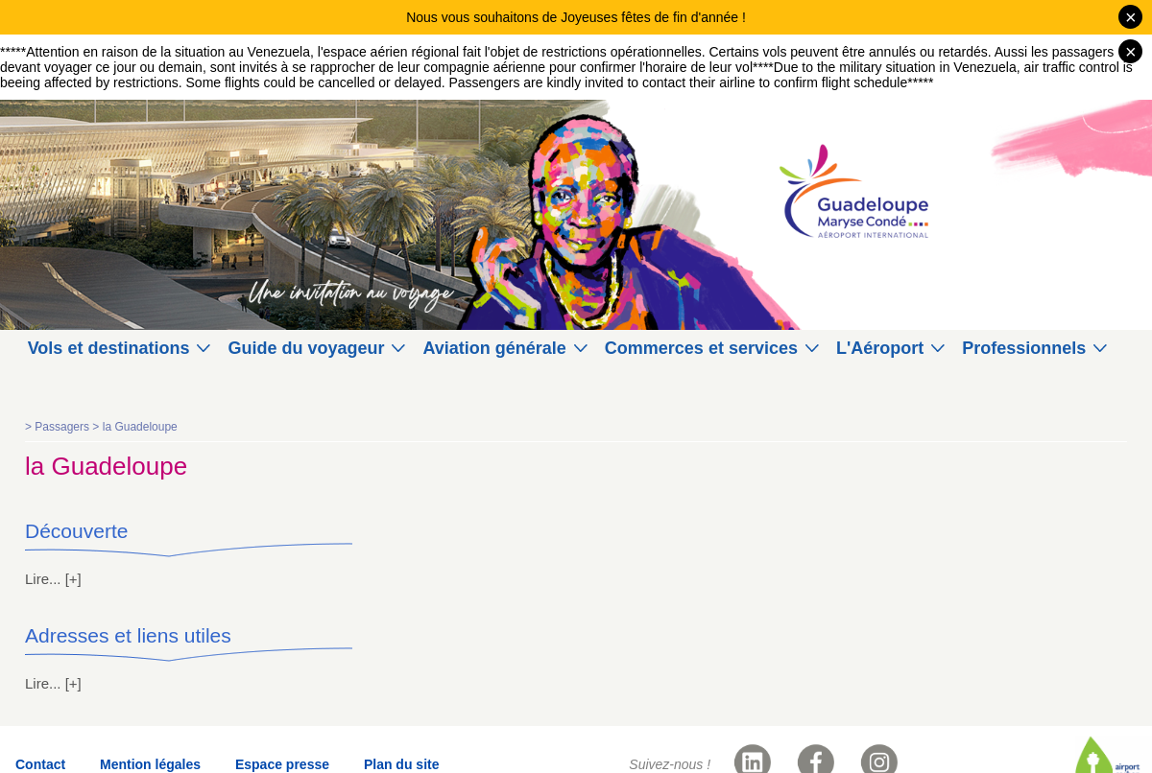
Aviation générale (493, 348)
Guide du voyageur (306, 348)
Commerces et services (701, 348)
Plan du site (402, 764)
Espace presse (282, 764)
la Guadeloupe (140, 426)
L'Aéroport (880, 348)
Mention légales (150, 764)
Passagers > (68, 426)
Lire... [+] (53, 579)
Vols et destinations (109, 348)
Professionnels (1024, 348)
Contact (40, 764)
